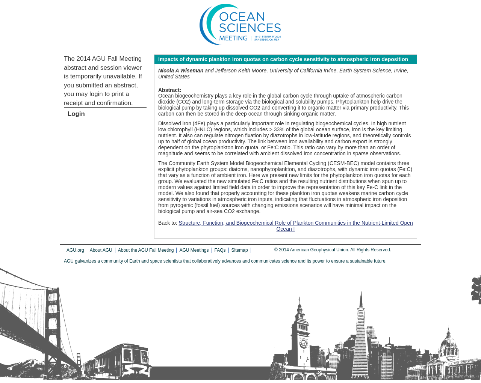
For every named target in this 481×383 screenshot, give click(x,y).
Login (76, 113)
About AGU (101, 250)
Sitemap (239, 250)
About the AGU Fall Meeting (146, 250)
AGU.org (75, 250)
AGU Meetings (194, 250)
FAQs (220, 250)
